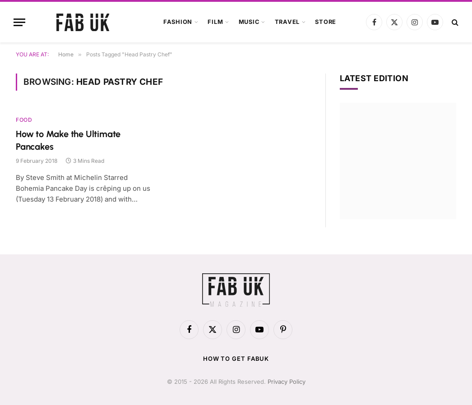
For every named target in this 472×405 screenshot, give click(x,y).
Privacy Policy (286, 381)
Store (325, 21)
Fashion (177, 21)
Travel (287, 21)
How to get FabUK (236, 358)
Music (249, 21)
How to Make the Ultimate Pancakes (68, 140)
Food (24, 119)
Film (215, 21)
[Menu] (19, 22)
